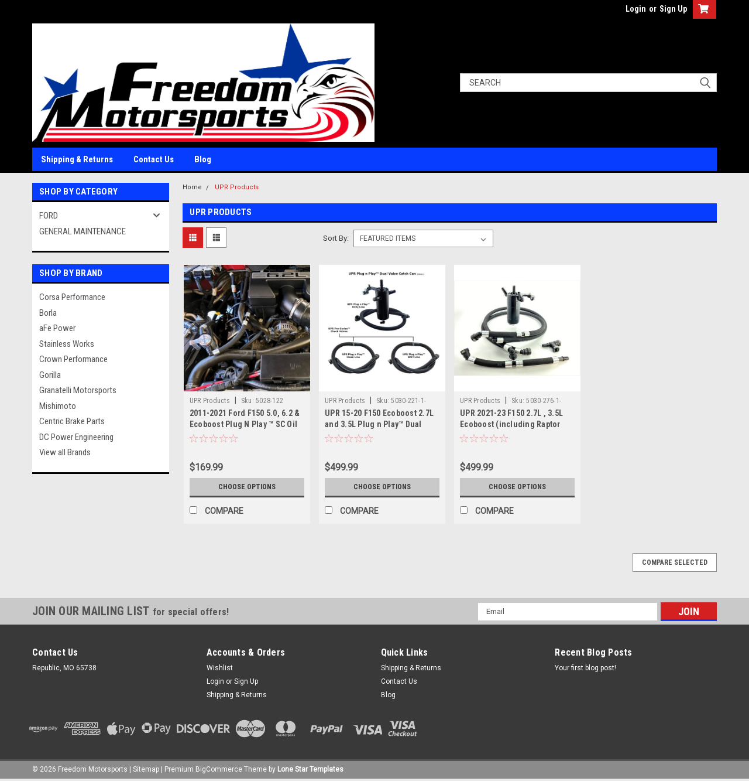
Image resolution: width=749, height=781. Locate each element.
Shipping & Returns (77, 159)
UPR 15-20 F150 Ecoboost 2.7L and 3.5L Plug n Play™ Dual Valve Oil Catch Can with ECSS (379, 424)
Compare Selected (674, 562)
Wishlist (220, 668)
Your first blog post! (585, 668)
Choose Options (247, 487)
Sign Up (673, 8)
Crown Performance (73, 359)
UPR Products (237, 187)
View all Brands (65, 452)
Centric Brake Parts (72, 421)
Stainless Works (66, 344)
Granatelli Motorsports (77, 390)
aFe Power (57, 328)
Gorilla (50, 375)
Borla (48, 313)
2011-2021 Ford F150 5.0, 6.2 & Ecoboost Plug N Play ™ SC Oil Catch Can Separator (245, 424)
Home (192, 187)
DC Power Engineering (76, 437)
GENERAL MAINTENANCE (82, 231)
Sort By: (336, 238)
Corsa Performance (72, 297)
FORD (48, 215)
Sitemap (146, 769)
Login (636, 8)
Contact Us (153, 159)
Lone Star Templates (310, 769)
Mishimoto (57, 406)
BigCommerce (218, 769)
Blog (202, 159)
